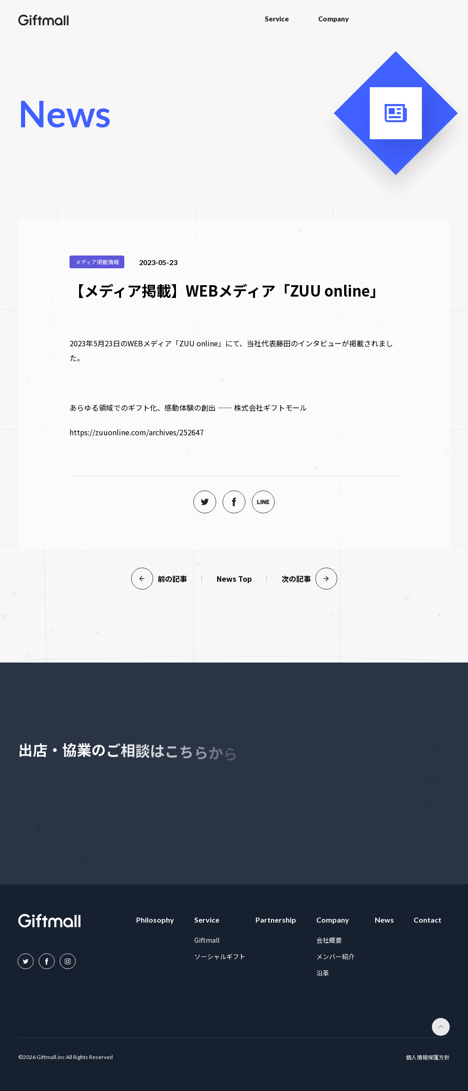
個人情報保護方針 (428, 1057)
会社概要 (329, 940)
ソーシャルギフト (219, 956)
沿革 (322, 972)
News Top (234, 578)
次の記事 (309, 579)
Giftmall (206, 940)
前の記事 (159, 579)
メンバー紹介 (335, 956)
